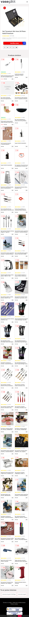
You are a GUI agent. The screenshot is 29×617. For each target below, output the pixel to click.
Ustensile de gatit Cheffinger (9, 594)
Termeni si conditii (7, 602)
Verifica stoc (18, 43)
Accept (19, 616)
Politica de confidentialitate (19, 602)
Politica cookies (14, 604)
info (12, 78)
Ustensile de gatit (22, 594)
